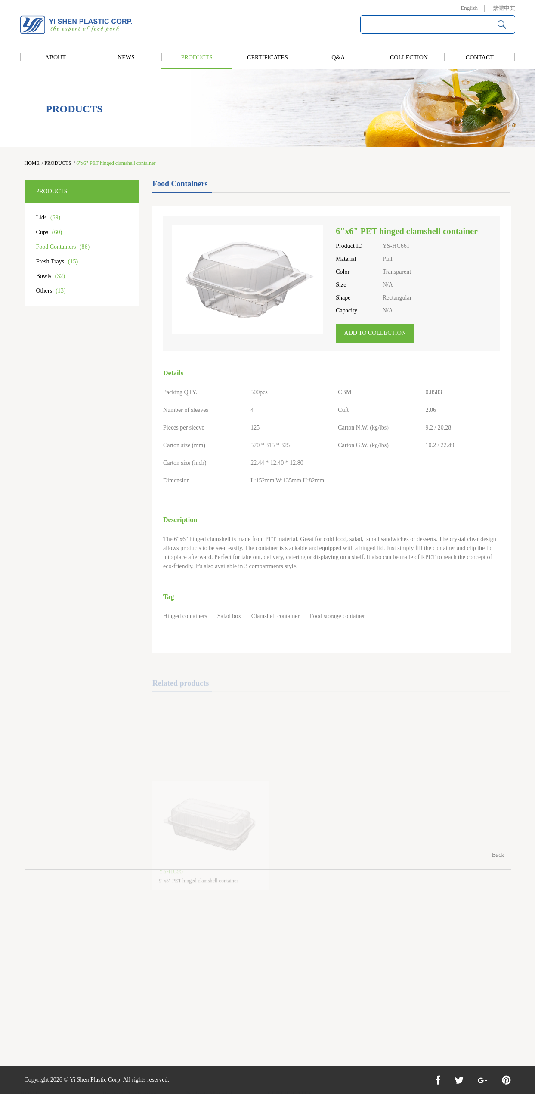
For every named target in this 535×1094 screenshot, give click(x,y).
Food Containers (63, 247)
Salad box (229, 616)
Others (51, 290)
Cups (49, 232)
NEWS (126, 57)
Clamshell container (275, 616)
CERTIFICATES (267, 57)
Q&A (338, 57)
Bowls (50, 276)
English (469, 8)
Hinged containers (185, 616)
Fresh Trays (57, 261)
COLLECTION (409, 57)
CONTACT (480, 57)
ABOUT (55, 57)
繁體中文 (504, 8)
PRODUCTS (197, 57)
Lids (48, 217)
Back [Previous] (498, 855)
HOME (32, 163)
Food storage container (337, 616)
